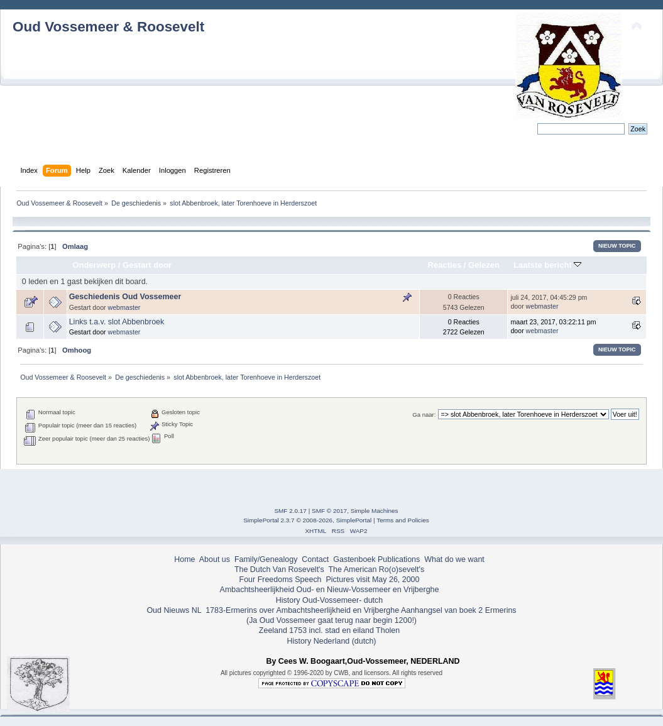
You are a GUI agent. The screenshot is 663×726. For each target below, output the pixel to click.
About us (214, 559)
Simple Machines (374, 510)
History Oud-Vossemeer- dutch (329, 600)
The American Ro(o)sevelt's (376, 569)
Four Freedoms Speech (280, 579)
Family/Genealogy (266, 559)
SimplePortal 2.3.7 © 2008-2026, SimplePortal (307, 520)
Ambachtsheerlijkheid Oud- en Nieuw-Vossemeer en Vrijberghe (329, 589)
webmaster (124, 307)
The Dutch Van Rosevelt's (279, 569)
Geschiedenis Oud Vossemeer (125, 296)
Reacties (445, 265)
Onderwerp (94, 265)
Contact (315, 559)
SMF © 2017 (329, 510)
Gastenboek (354, 559)
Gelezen (484, 265)
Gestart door (147, 265)
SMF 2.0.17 (290, 510)
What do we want (454, 559)
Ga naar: (424, 414)
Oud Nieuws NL (173, 610)
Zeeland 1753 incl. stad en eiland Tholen (329, 630)
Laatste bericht (547, 265)
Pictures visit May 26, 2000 (372, 579)
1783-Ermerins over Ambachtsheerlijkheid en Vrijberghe (301, 610)
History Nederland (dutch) (331, 641)
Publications (399, 559)
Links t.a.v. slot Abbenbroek (117, 321)
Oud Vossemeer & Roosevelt (108, 27)
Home (184, 559)
